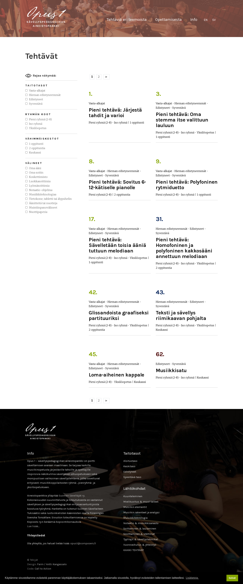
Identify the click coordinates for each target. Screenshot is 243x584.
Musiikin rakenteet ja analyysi (141, 512)
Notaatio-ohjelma (40, 190)
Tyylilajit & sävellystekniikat (140, 539)
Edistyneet (36, 99)
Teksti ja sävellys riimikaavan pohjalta (181, 315)
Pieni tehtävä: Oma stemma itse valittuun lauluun (182, 119)
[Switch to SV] (214, 20)
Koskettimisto (38, 177)
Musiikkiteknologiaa (42, 194)
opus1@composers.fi (83, 543)
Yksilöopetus (37, 128)
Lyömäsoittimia (39, 185)
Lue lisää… (33, 526)
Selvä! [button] (232, 578)
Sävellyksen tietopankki (46, 17)
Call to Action (43, 568)
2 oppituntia (37, 148)
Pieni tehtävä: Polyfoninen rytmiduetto (186, 185)
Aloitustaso (130, 460)
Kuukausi (35, 152)
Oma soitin (36, 172)
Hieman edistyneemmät (45, 95)
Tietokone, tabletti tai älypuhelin (50, 198)
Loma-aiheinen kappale (116, 375)
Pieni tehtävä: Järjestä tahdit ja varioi (115, 112)
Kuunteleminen (132, 496)
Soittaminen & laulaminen (139, 528)
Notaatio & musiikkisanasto (140, 523)
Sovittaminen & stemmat (139, 534)
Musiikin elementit (135, 507)
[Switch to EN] (206, 20)
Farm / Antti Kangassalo (52, 564)
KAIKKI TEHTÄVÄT (133, 550)
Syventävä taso (132, 477)
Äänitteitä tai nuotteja (43, 203)
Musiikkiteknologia (135, 517)
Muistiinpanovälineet (43, 207)
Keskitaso (129, 466)
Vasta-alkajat (37, 90)
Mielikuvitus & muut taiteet (140, 501)
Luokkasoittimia (39, 181)
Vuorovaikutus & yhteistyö (139, 544)
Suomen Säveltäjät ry (71, 495)
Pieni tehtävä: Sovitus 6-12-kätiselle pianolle (117, 185)
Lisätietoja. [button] (192, 577)
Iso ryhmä (35, 123)
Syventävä (35, 103)
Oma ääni (35, 168)
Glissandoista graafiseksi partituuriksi (119, 315)
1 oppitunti (36, 143)
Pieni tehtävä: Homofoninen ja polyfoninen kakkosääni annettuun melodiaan (184, 248)
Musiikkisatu (171, 370)
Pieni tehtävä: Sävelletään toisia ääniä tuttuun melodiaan (117, 245)
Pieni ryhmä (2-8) (40, 119)
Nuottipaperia (38, 212)
